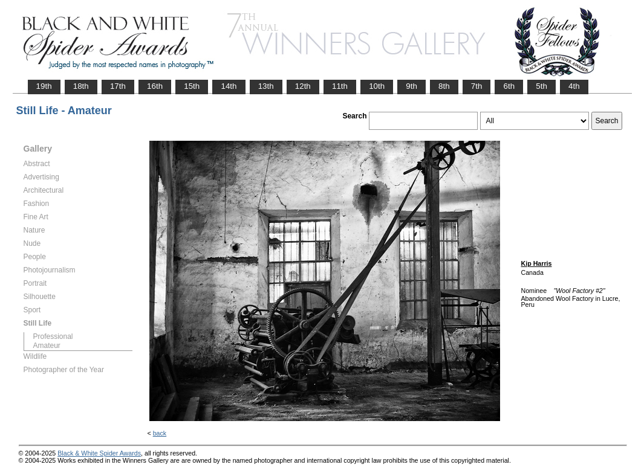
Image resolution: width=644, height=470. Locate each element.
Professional (53, 336)
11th (339, 86)
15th (191, 86)
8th (444, 86)
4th (574, 86)
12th (302, 86)
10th (376, 86)
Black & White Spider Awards (99, 453)
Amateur (46, 345)
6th (508, 86)
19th (44, 86)
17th (117, 86)
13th (266, 86)
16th (154, 86)
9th (411, 86)
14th (228, 86)
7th (476, 86)
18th (81, 86)
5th (541, 86)
